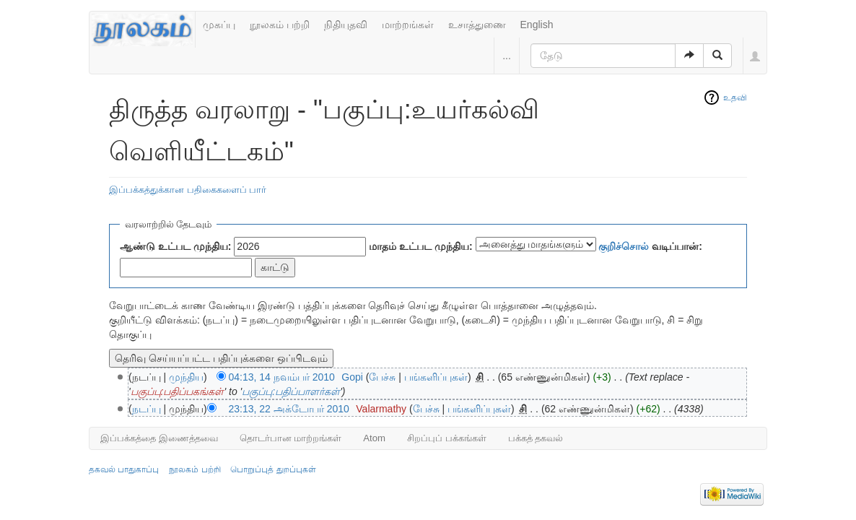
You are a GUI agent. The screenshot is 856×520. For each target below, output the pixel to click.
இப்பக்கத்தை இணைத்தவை (159, 438)
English (537, 24)
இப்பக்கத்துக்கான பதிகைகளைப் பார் (187, 189)
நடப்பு (146, 409)
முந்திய (186, 377)
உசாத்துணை (477, 24)
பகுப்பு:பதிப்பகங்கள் (177, 391)
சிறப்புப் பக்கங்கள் (446, 438)
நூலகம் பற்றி (280, 24)
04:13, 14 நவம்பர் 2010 (282, 377)
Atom (374, 438)
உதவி (735, 97)
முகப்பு (219, 24)
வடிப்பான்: (650, 246)
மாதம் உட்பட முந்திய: (420, 246)
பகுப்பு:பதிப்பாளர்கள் (291, 391)
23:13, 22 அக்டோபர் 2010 (289, 409)
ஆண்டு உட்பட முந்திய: (175, 246)
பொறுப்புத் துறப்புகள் (272, 469)
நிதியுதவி (345, 24)
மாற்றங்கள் (408, 24)
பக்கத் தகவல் (536, 438)
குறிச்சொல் (623, 246)
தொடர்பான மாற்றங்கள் (291, 438)
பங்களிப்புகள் (436, 377)
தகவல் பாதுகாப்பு (124, 469)
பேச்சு (382, 377)
